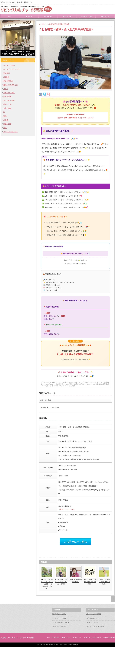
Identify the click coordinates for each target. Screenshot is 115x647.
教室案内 (29, 16)
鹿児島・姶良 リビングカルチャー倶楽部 (17, 638)
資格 (5, 128)
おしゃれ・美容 (9, 100)
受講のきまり (67, 16)
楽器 (5, 116)
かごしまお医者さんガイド (60, 622)
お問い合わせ (105, 16)
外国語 (5, 120)
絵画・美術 (7, 96)
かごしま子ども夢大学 (59, 627)
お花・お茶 (7, 108)
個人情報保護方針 (109, 637)
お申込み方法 (47, 16)
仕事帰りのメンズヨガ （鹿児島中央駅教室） (104, 582)
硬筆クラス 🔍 (49, 319)
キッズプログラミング (11, 69)
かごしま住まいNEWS (59, 618)
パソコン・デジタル (10, 132)
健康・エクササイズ (10, 85)
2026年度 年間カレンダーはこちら (75, 253)
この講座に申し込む (75, 541)
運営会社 (87, 637)
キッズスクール (43, 24)
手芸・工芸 (7, 104)
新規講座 (6, 73)
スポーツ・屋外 (9, 93)
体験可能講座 (53, 24)
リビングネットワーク (93, 618)
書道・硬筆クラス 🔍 (51, 316)
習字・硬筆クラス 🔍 (51, 334)
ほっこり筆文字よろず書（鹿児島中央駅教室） (90, 582)
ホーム (10, 16)
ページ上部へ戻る (113, 599)
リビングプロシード (92, 622)
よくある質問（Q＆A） (86, 16)
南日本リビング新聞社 (59, 614)
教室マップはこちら (67, 509)
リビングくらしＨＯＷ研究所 (95, 627)
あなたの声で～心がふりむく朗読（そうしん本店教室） (61, 582)
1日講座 (6, 77)
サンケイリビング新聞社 (93, 614)
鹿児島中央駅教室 (63, 24)
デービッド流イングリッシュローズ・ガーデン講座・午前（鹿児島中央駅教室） (47, 584)
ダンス (5, 89)
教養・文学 (7, 124)
